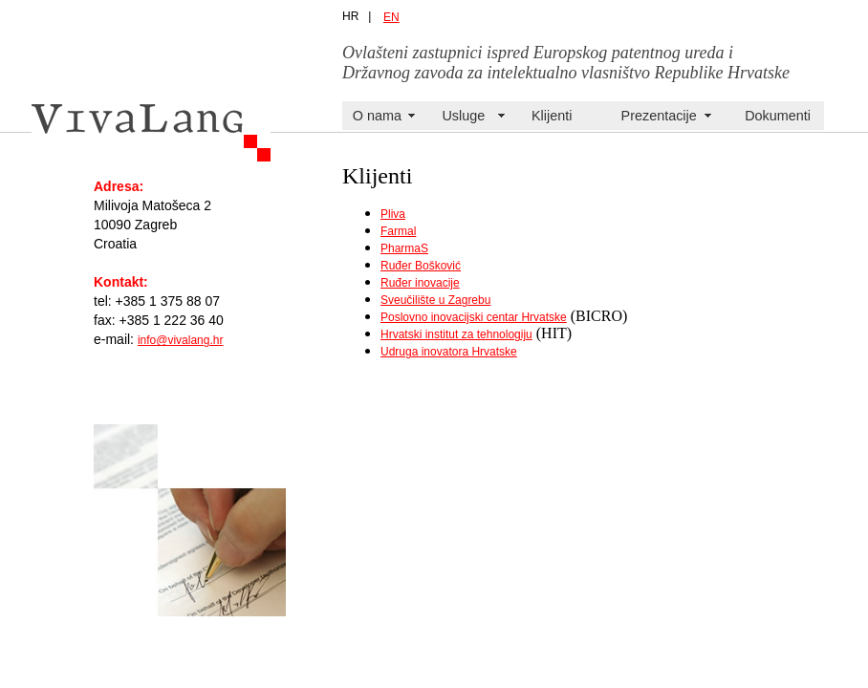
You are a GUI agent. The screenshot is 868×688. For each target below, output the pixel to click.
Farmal (398, 231)
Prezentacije (659, 115)
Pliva (392, 214)
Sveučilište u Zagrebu (435, 300)
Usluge (463, 115)
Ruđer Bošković (420, 265)
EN (391, 17)
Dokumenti (778, 115)
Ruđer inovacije (420, 283)
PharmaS (404, 248)
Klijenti (552, 115)
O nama (377, 115)
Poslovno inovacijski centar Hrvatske (473, 317)
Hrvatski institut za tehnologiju (456, 334)
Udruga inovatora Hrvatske (448, 351)
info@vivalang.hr (181, 340)
